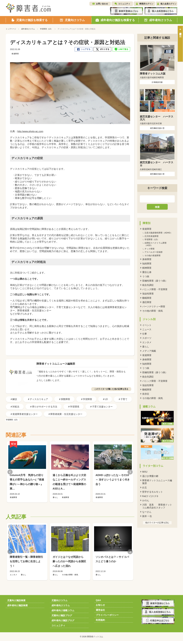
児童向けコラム (59, 600)
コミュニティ (124, 4)
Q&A (98, 600)
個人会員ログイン (168, 4)
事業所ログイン (146, 4)
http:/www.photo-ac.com (30, 131)
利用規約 (100, 620)
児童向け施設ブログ (61, 615)
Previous (10, 472)
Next (130, 472)
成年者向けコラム (60, 605)
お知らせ (100, 605)
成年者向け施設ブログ (62, 620)
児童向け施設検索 (16, 600)
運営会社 (100, 610)
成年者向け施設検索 (17, 605)
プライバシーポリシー (107, 615)
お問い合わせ (102, 4)
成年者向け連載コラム (62, 610)
